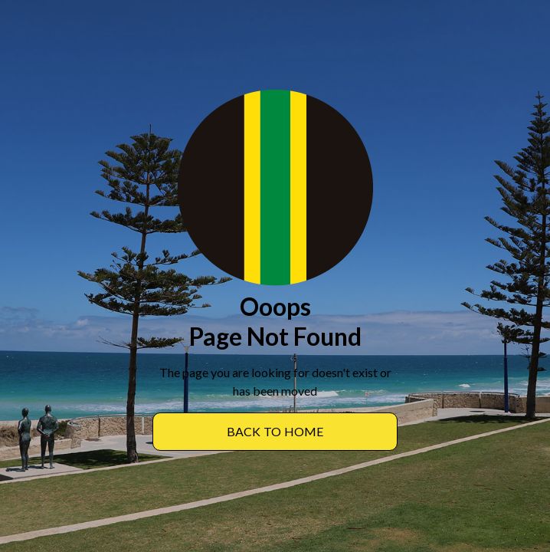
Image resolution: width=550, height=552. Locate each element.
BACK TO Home (275, 431)
